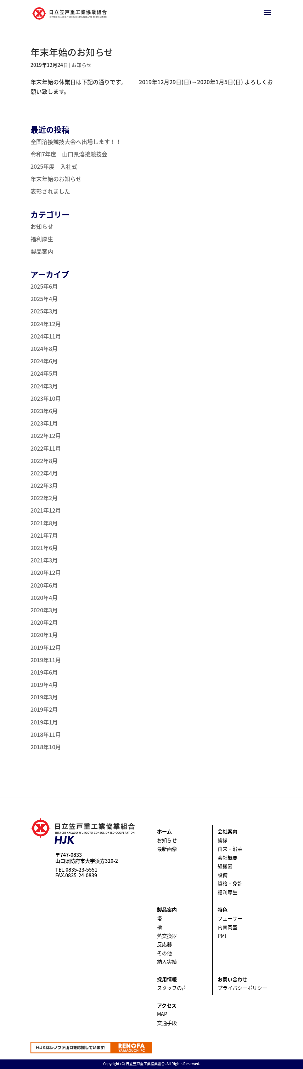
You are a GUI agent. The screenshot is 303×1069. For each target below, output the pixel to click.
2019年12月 (45, 647)
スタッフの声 (172, 987)
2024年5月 (44, 373)
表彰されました (50, 191)
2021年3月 (44, 560)
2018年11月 (45, 734)
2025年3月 (44, 311)
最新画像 (167, 848)
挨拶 (223, 840)
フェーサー (230, 918)
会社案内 (227, 831)
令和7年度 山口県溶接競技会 (68, 154)
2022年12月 (45, 435)
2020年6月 (44, 585)
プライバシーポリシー (242, 987)
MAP (162, 1013)
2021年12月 (45, 510)
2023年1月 (44, 423)
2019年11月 (45, 659)
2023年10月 (45, 398)
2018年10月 (45, 746)
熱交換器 (167, 935)
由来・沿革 (230, 848)
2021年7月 (44, 535)
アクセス (166, 1005)
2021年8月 (44, 523)
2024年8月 (44, 348)
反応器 (164, 944)
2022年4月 (44, 473)
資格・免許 (230, 883)
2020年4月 (44, 597)
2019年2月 (44, 709)
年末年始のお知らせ (71, 52)
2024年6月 (44, 361)
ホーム (164, 831)
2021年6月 (44, 547)
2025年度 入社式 (53, 166)
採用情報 (167, 979)
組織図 (225, 865)
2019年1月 (44, 722)
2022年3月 (44, 485)
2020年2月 (44, 622)
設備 (223, 874)
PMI (222, 935)
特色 (223, 909)
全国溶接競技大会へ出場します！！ (75, 141)
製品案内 (41, 251)
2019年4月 (44, 684)
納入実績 (167, 961)
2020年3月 (44, 610)
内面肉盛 (227, 926)
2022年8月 (44, 460)
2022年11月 (45, 448)
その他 (164, 953)
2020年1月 (44, 634)
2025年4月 (44, 298)
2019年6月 (44, 672)
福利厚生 (41, 239)
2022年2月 (44, 497)
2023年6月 (44, 410)
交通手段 (167, 1022)
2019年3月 (44, 697)
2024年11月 (45, 336)
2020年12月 (45, 572)
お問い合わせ (232, 979)
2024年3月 (44, 386)
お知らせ (81, 64)
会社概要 (227, 857)
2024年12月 (45, 323)
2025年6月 (44, 286)
